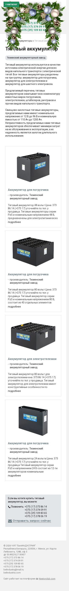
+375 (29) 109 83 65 (33, 30)
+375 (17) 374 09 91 (33, 26)
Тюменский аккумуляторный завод (26, 57)
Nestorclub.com (47, 578)
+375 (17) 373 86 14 (33, 23)
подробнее (14, 222)
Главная (9, 40)
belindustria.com (12, 572)
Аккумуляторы (24, 40)
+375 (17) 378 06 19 (36, 516)
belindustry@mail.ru (14, 569)
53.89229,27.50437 (16, 554)
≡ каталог (11, 4)
